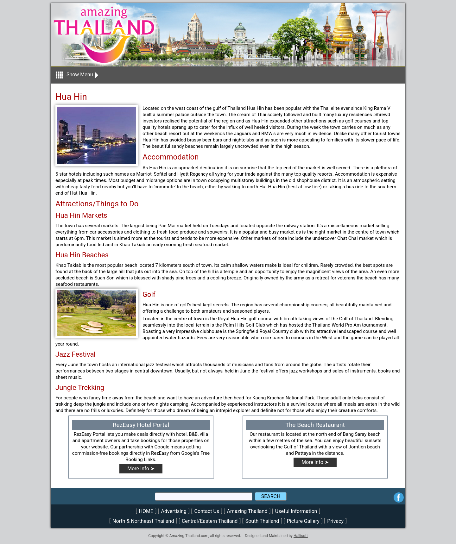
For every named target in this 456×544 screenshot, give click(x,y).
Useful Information (296, 511)
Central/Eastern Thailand (210, 521)
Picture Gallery (303, 521)
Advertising (174, 511)
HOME (146, 511)
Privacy (335, 521)
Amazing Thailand (247, 511)
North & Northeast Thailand (143, 521)
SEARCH (271, 496)
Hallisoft (301, 536)
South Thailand (262, 521)
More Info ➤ (141, 469)
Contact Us (206, 511)
